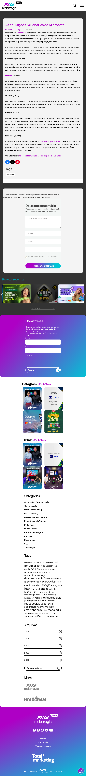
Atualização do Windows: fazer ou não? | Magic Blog (30, 195)
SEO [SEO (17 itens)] (52, 604)
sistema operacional (50, 139)
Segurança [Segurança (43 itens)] (47, 601)
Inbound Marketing (33, 508)
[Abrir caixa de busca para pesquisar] (74, 5)
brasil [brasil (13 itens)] (45, 567)
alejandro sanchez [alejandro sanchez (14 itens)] (32, 560)
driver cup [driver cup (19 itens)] (56, 576)
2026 (43, 629)
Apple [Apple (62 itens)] (34, 566)
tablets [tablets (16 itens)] (44, 608)
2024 (43, 643)
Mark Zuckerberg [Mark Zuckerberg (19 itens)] (48, 592)
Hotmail (9, 73)
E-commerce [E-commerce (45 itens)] (31, 579)
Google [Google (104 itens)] (45, 582)
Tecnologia (17, 27)
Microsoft (10, 172)
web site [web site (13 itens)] (33, 614)
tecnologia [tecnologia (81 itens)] (54, 607)
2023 (43, 650)
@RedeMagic (44, 382)
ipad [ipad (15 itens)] (38, 587)
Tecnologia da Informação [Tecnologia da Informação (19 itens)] (36, 611)
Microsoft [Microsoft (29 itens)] (29, 595)
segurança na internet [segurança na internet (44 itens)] (37, 604)
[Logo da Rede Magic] (15, 5)
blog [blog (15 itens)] (40, 567)
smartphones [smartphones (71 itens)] (32, 607)
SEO (26, 542)
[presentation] (43, 358)
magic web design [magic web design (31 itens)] (46, 589)
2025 (43, 636)
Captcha (28, 353)
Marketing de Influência (35, 519)
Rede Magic (29, 538)
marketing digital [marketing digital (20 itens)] (32, 592)
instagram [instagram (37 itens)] (56, 582)
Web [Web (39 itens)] (27, 614)
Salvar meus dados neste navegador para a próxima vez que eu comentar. (43, 255)
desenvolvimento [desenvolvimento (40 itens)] (34, 575)
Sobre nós (43, 740)
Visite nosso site (43, 744)
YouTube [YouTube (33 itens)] (54, 614)
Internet (8, 27)
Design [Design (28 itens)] (47, 575)
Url (29, 247)
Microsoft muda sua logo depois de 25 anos (40, 153)
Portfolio (28, 534)
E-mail (31, 239)
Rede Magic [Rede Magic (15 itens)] (50, 598)
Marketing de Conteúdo (35, 515)
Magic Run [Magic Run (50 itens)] (30, 589)
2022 (43, 657)
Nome (30, 231)
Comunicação (30, 504)
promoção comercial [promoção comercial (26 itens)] (34, 598)
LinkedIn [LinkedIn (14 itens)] (52, 587)
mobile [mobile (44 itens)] (39, 595)
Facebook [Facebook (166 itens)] (47, 579)
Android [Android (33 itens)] (44, 560)
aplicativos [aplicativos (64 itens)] (38, 563)
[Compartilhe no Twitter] (12, 160)
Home (43, 736)
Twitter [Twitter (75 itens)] (52, 610)
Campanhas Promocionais (36, 500)
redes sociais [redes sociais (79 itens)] (32, 601)
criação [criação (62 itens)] (42, 572)
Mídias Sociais (30, 526)
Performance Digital (33, 530)
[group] (15, 291)
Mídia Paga (29, 523)
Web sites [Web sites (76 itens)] (43, 614)
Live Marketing (31, 511)
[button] (33, 305)
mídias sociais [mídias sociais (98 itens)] (52, 595)
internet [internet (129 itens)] (29, 586)
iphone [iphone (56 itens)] (44, 586)
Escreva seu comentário (37, 216)
